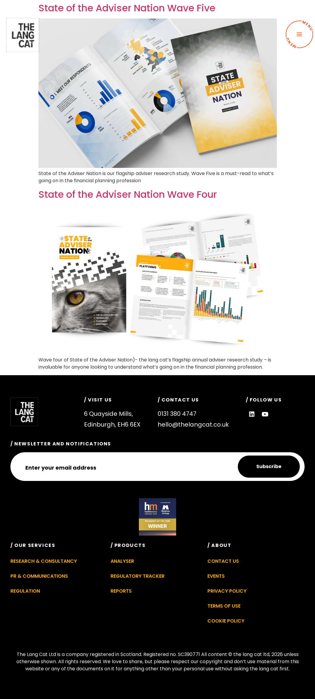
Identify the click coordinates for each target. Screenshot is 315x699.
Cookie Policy (225, 620)
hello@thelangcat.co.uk (193, 424)
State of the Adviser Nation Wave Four (127, 194)
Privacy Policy (226, 591)
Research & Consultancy (43, 561)
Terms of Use (223, 606)
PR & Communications (39, 576)
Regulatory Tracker (138, 576)
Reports (121, 591)
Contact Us (223, 561)
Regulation (25, 591)
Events (216, 576)
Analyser (122, 561)
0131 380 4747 (177, 414)
